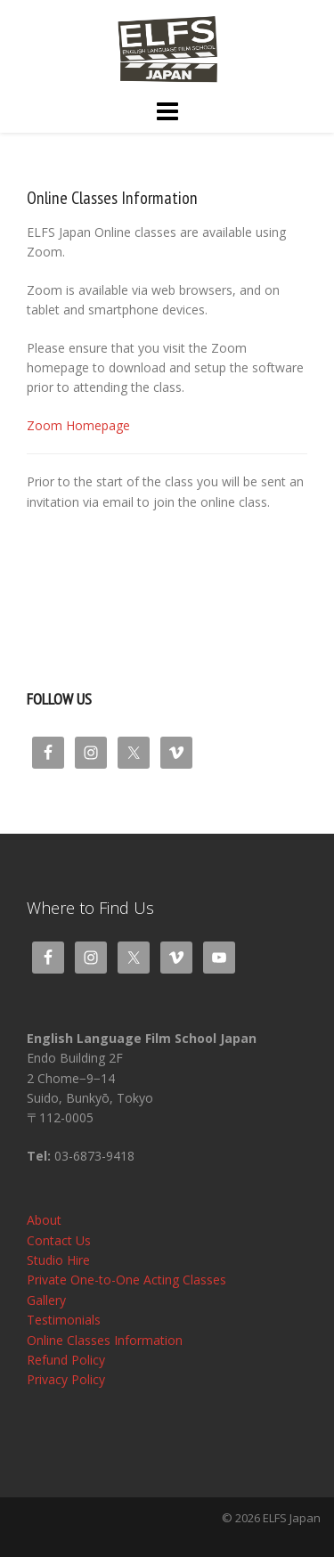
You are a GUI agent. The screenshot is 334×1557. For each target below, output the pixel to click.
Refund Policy (66, 1359)
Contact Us (59, 1240)
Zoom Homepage (78, 425)
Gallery (46, 1300)
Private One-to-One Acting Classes (126, 1279)
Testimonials (64, 1319)
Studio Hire (58, 1259)
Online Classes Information (105, 1340)
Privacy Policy (66, 1379)
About (44, 1219)
